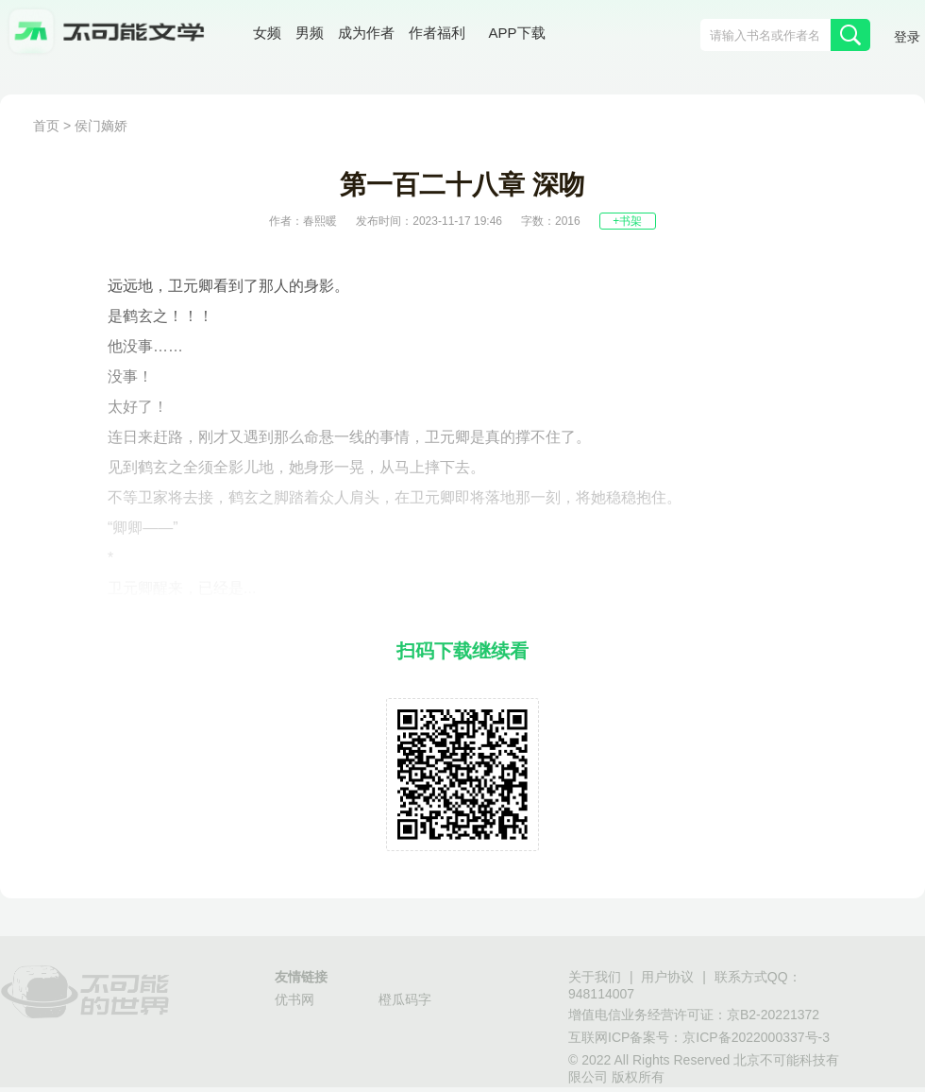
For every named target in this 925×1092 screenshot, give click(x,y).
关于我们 (594, 976)
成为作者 (366, 33)
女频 (267, 33)
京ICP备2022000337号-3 (756, 1037)
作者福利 (437, 33)
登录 (907, 36)
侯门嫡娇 (101, 125)
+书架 (627, 221)
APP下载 (517, 33)
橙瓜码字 (404, 999)
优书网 (294, 999)
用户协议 (667, 976)
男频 (309, 33)
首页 (46, 125)
